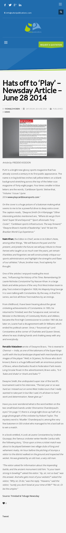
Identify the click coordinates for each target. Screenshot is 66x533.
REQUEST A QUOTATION (51, 45)
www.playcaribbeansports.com (23, 197)
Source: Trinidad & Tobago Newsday (21, 495)
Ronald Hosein (12, 109)
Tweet (6, 516)
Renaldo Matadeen (12, 346)
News (7, 112)
